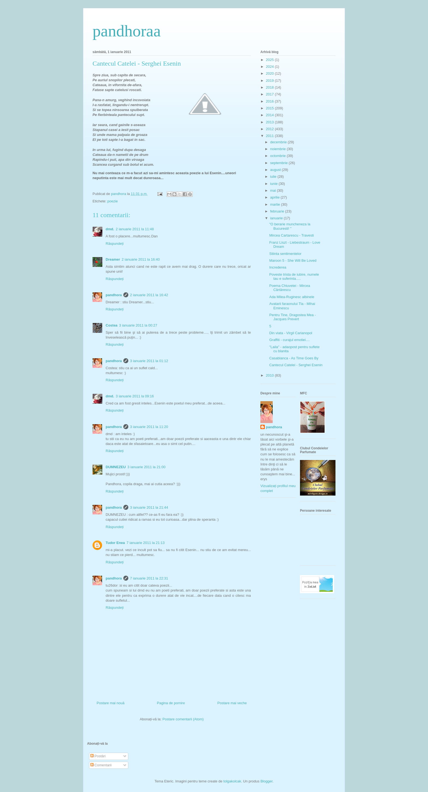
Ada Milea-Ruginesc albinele (291, 297)
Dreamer (113, 259)
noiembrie (278, 149)
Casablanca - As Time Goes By (293, 358)
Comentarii (101, 765)
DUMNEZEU (116, 467)
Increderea (277, 267)
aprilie (275, 197)
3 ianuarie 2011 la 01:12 (149, 361)
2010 (270, 375)
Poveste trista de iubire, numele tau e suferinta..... (294, 276)
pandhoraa (127, 31)
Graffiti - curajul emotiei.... (289, 340)
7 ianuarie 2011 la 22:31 (149, 578)
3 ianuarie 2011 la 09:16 (135, 396)
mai (273, 190)
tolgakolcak (232, 781)
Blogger (266, 781)
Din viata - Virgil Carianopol (290, 333)
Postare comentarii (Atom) (183, 719)
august (276, 170)
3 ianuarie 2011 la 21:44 (149, 507)
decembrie (279, 142)
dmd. (110, 229)
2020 (270, 73)
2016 (270, 101)
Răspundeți (115, 243)
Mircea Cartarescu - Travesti (291, 235)
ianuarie (277, 218)
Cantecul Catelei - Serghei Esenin (295, 365)
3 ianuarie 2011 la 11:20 (149, 427)
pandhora (114, 295)
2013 (270, 122)
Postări (98, 756)
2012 (270, 129)
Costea (111, 325)
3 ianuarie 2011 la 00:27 (138, 325)
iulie (274, 176)
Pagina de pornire (171, 703)
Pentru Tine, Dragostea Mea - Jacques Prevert (292, 317)
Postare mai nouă (110, 703)
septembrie (279, 163)
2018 (270, 87)
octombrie (278, 156)
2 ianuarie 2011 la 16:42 (149, 295)
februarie (277, 211)
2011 (270, 136)
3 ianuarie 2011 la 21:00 (146, 467)
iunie (274, 184)
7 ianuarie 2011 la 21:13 (146, 543)
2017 (270, 94)
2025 (270, 60)
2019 (270, 80)
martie (275, 204)
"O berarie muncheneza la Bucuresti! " (289, 226)
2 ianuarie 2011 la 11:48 (135, 229)
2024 (270, 67)
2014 (270, 115)
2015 (270, 108)
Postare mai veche (232, 703)
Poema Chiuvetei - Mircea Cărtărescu (289, 288)
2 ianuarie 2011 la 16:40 (141, 259)
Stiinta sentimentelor (285, 254)
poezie (112, 201)
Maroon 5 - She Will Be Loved (292, 260)
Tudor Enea (115, 543)
